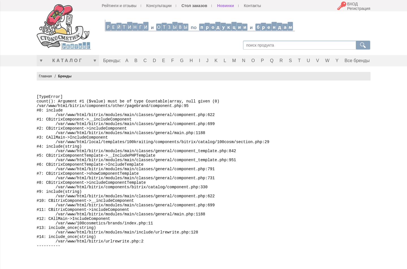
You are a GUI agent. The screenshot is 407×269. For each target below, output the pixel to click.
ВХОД (352, 4)
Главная (45, 76)
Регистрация (358, 8)
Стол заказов (194, 5)
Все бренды (357, 60)
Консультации (159, 5)
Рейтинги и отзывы (119, 5)
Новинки (225, 5)
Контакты (252, 5)
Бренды (65, 76)
